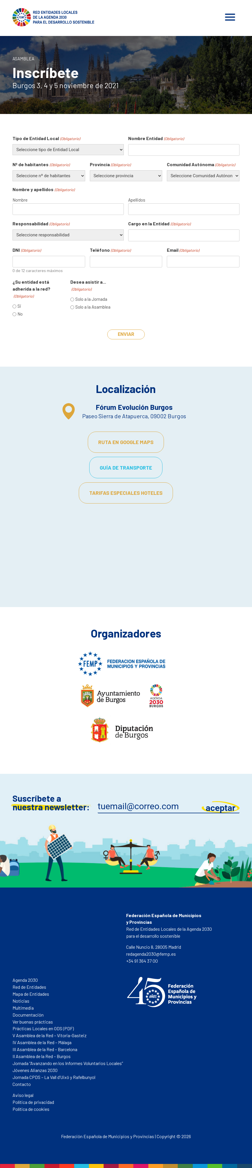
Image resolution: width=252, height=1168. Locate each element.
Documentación (28, 1014)
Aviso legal (22, 1095)
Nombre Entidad (155, 138)
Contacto (21, 1084)
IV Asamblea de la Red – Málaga (42, 1042)
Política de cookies (30, 1109)
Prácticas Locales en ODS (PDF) (43, 1028)
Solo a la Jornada (91, 299)
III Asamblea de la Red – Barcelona (44, 1049)
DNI (26, 250)
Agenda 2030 (25, 980)
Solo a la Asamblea (92, 306)
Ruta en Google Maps (125, 442)
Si (19, 306)
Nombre (20, 199)
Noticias (20, 1001)
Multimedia (23, 1008)
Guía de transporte (126, 467)
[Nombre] (68, 209)
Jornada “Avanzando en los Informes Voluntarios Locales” (67, 1063)
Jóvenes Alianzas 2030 (35, 1070)
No (20, 313)
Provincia (110, 165)
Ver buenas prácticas (32, 1021)
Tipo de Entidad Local (46, 138)
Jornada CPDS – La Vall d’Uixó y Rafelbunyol (53, 1077)
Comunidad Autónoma (201, 165)
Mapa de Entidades (30, 994)
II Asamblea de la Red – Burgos (41, 1056)
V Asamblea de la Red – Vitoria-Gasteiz (49, 1035)
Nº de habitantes (40, 165)
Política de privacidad (33, 1102)
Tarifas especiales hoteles (125, 493)
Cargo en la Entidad (159, 224)
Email (183, 250)
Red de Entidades (29, 987)
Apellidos (136, 199)
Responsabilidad (40, 224)
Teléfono (110, 250)
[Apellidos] (183, 209)
